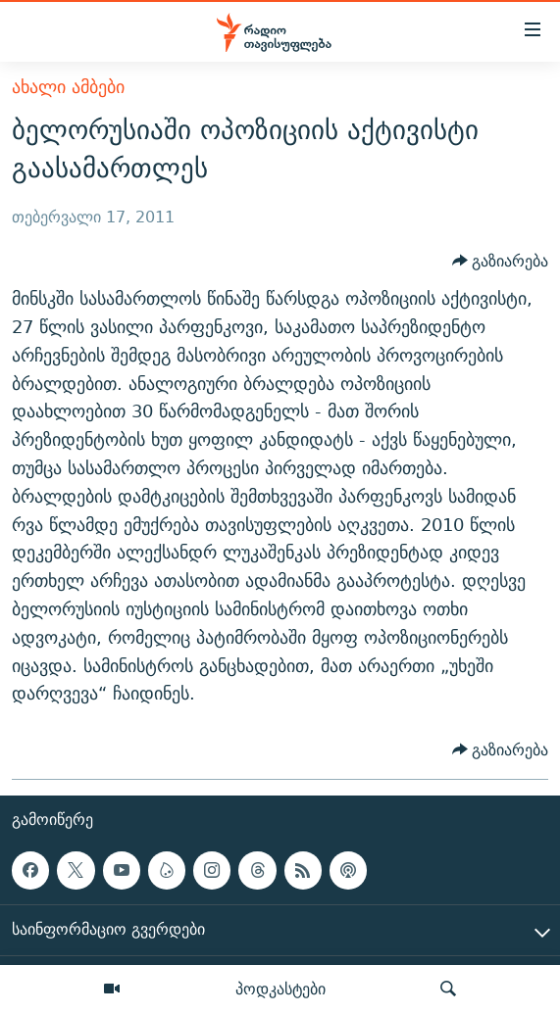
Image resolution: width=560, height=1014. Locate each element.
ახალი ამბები (68, 87)
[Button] (500, 261)
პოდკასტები (280, 988)
